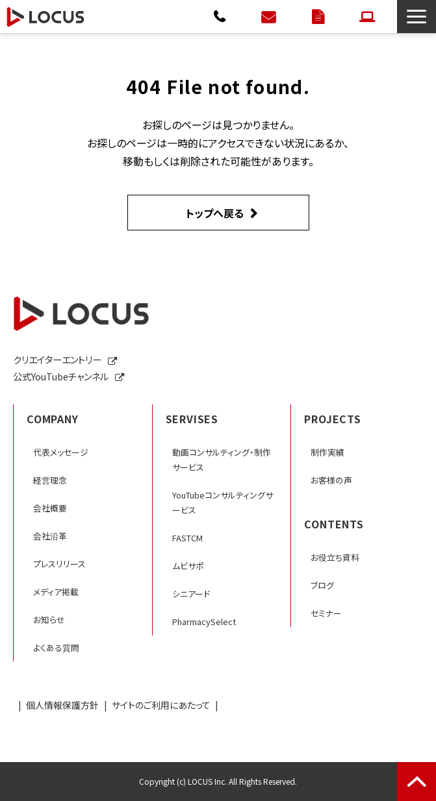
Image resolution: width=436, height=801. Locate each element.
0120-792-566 (221, 16)
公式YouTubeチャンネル (61, 376)
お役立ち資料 (335, 557)
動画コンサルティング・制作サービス (221, 459)
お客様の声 (331, 480)
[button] (416, 16)
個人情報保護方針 (62, 704)
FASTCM (187, 538)
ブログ (322, 585)
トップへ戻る (215, 213)
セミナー (326, 613)
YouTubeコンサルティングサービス (222, 502)
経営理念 (50, 480)
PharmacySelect (204, 621)
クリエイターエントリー (368, 16)
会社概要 (50, 508)
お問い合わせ (270, 16)
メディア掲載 (56, 591)
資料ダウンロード (320, 16)
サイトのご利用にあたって (161, 704)
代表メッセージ (60, 452)
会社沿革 (50, 536)
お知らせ (49, 619)
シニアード (191, 593)
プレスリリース (59, 564)
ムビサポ (188, 566)
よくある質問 (56, 647)
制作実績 (327, 452)
